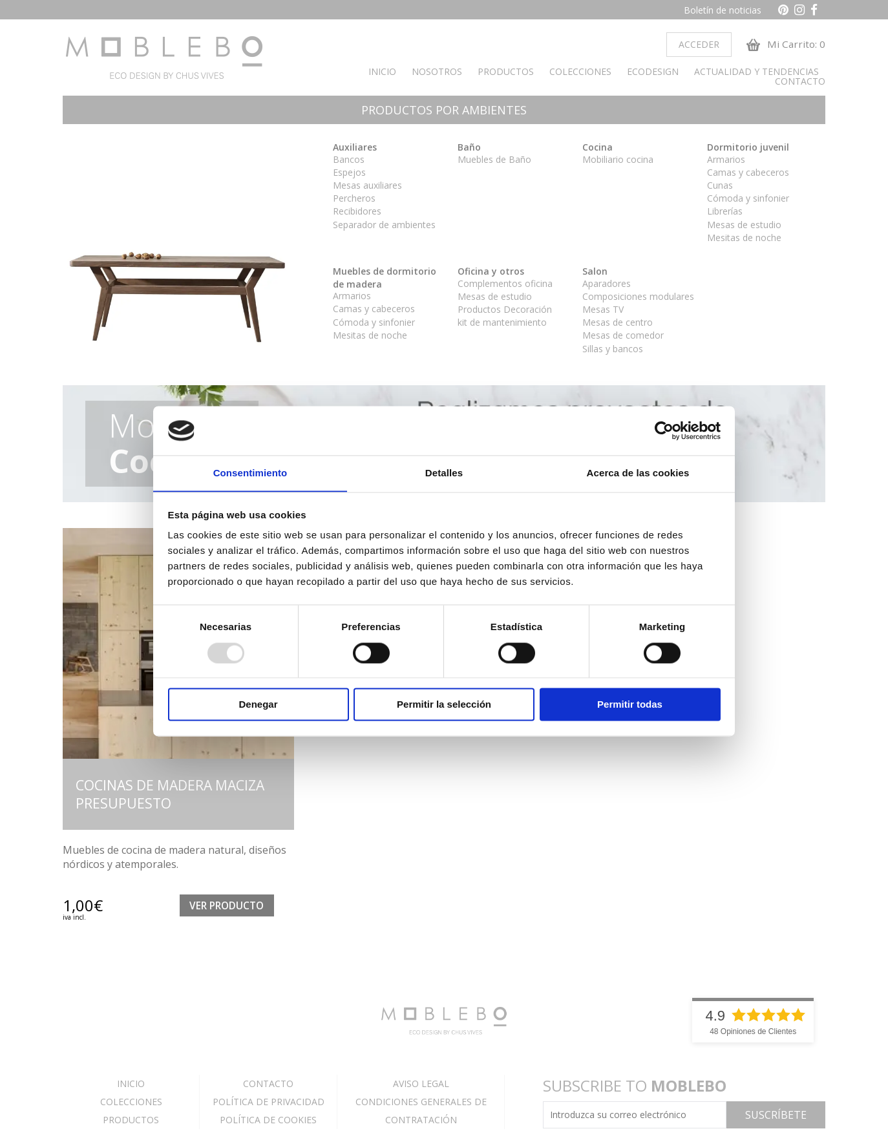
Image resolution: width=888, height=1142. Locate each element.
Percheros (354, 201)
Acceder (694, 45)
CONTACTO (800, 84)
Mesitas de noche (744, 239)
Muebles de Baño (494, 161)
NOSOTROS (437, 73)
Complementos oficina (505, 285)
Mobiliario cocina (617, 161)
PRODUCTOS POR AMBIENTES (444, 112)
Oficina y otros (491, 272)
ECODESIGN (653, 73)
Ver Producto (226, 908)
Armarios (726, 161)
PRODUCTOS (506, 73)
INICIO (382, 73)
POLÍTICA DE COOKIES (268, 1122)
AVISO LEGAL (421, 1085)
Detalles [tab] (444, 472)
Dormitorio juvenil (748, 149)
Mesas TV (603, 311)
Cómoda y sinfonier (748, 201)
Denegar (257, 704)
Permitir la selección (444, 704)
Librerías (725, 213)
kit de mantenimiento (502, 325)
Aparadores (606, 285)
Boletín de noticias (722, 10)
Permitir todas (629, 704)
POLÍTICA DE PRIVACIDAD (268, 1103)
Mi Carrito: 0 (785, 46)
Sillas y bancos (612, 350)
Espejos (349, 174)
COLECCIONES (580, 73)
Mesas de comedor (623, 338)
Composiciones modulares (638, 298)
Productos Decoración (505, 311)
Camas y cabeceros (748, 174)
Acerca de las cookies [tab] (638, 472)
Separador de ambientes (384, 226)
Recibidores (357, 213)
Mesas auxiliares (367, 187)
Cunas (720, 187)
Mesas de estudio (744, 226)
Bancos (349, 161)
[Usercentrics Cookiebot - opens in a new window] (664, 430)
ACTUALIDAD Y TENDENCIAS (756, 73)
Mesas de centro (617, 325)
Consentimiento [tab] (250, 472)
